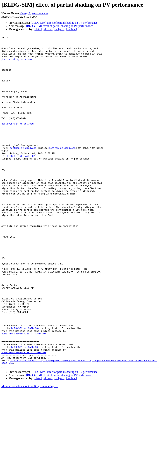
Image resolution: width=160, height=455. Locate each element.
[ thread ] (48, 29)
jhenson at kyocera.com (16, 63)
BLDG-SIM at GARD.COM (21, 180)
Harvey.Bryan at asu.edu (34, 13)
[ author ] (71, 29)
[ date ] (38, 29)
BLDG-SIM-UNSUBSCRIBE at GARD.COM (23, 393)
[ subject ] (59, 29)
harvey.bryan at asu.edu (17, 141)
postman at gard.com (23, 170)
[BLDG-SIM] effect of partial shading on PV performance (64, 22)
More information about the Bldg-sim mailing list (29, 451)
